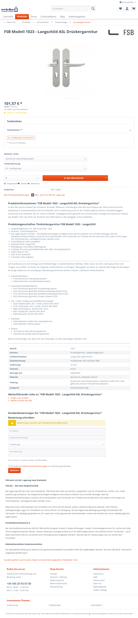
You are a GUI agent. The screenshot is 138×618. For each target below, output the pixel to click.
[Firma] (34, 16)
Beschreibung (10, 195)
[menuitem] (73, 10)
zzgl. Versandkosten (20, 109)
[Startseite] (8, 16)
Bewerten (34, 183)
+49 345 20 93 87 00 (19, 583)
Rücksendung (56, 586)
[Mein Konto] (127, 8)
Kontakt (53, 573)
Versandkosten (46, 613)
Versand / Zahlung (58, 577)
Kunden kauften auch (14, 560)
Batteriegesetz (99, 586)
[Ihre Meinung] (57, 453)
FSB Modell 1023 (69, 560)
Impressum (98, 573)
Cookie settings (100, 590)
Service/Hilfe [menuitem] (127, 2)
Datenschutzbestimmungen (35, 466)
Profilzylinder (55, 605)
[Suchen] (93, 8)
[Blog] (62, 16)
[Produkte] (22, 16)
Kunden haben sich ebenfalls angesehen (43, 560)
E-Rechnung (12, 605)
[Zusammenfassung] (57, 437)
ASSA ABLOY (96, 605)
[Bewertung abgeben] (57, 444)
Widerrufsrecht (57, 580)
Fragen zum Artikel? (18, 398)
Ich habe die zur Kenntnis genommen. (40, 466)
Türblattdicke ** (69, 130)
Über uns (97, 583)
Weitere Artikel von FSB (20, 400)
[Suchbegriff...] (73, 8)
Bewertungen (26, 195)
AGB (95, 577)
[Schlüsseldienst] (48, 16)
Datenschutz (99, 580)
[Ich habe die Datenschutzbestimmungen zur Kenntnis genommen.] (9, 466)
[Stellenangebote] (77, 16)
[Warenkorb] (133, 8)
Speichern (14, 470)
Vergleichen (11, 183)
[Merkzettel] (120, 8)
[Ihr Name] (57, 430)
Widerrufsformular (58, 583)
